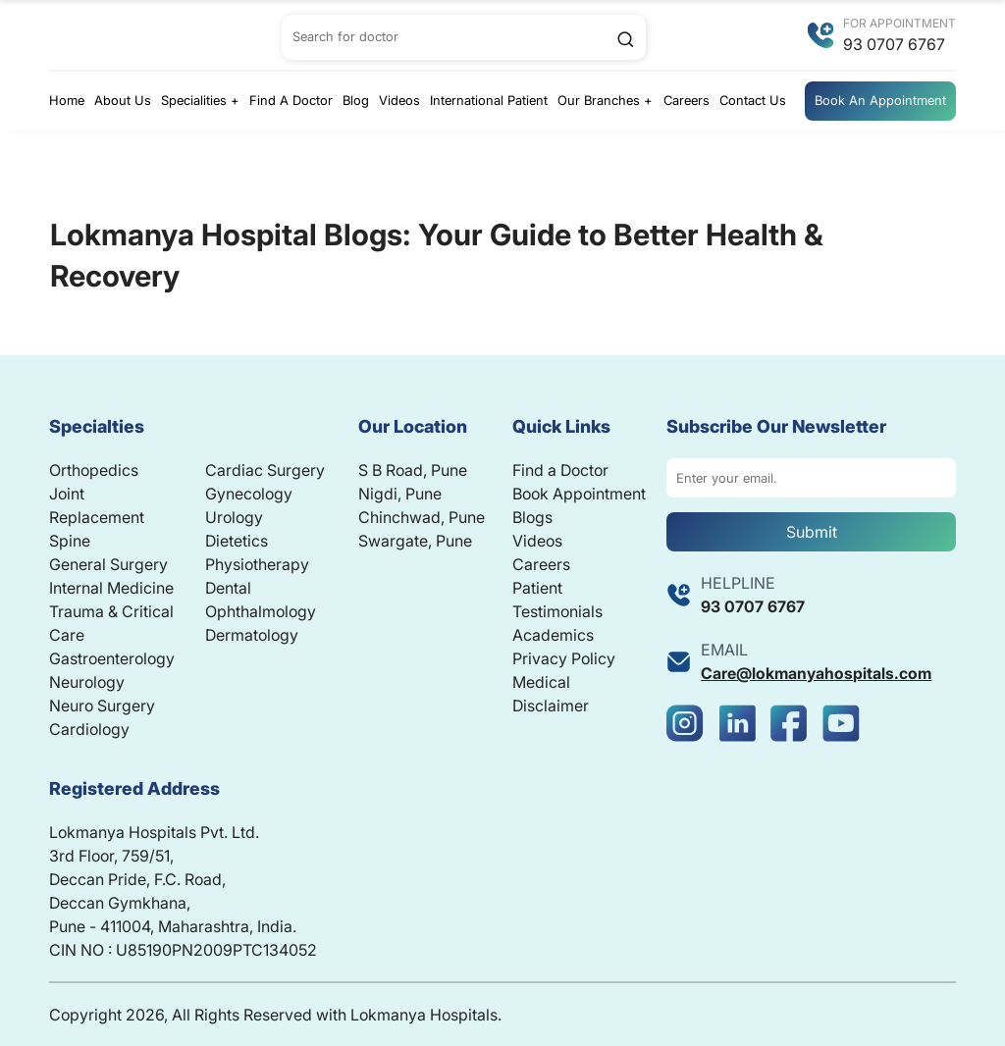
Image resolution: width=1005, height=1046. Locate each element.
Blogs (532, 517)
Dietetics (236, 540)
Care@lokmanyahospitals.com (816, 673)
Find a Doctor (560, 470)
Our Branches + (605, 100)
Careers (686, 100)
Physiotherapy (257, 564)
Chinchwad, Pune (421, 517)
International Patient (489, 100)
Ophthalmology (260, 611)
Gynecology (248, 493)
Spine (69, 540)
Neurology (87, 682)
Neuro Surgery (102, 705)
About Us (122, 100)
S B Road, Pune (412, 470)
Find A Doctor (291, 100)
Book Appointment (579, 493)
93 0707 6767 (894, 44)
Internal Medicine (111, 588)
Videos (399, 100)
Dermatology (251, 635)
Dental (228, 588)
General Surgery (108, 564)
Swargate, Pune (415, 540)
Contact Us (752, 100)
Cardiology (89, 729)
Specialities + (200, 100)
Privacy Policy (563, 658)
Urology (234, 517)
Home (66, 100)
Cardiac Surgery (265, 470)
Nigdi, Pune (400, 493)
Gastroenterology (112, 658)
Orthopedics (93, 470)
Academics (553, 635)
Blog (356, 100)
